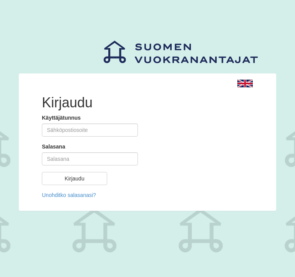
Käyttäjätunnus (61, 118)
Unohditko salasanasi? (69, 195)
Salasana (53, 147)
